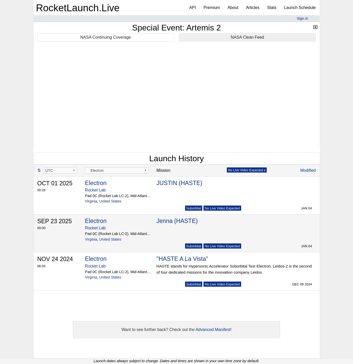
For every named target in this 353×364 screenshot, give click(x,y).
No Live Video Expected (222, 208)
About (233, 7)
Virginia (91, 201)
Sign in (302, 18)
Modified (308, 170)
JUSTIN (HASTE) (179, 183)
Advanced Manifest (213, 329)
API (192, 7)
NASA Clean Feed (247, 37)
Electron (95, 183)
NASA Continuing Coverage (105, 37)
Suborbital (193, 208)
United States (110, 201)
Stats (271, 7)
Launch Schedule (300, 7)
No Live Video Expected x (246, 170)
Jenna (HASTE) (177, 221)
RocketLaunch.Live (78, 7)
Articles (252, 7)
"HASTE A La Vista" (182, 258)
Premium (212, 7)
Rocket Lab (95, 190)
